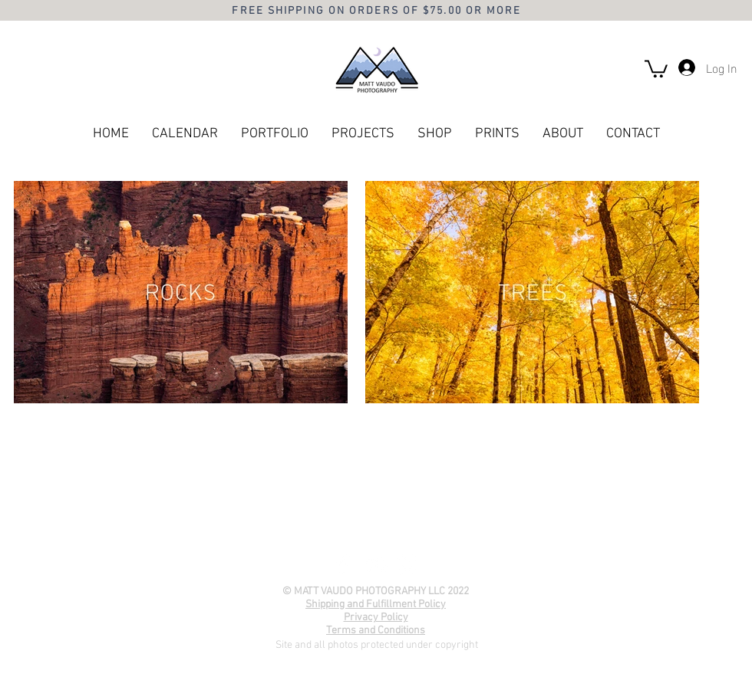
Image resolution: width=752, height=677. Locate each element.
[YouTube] (375, 564)
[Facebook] (343, 564)
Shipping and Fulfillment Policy (375, 604)
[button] (656, 67)
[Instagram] (407, 564)
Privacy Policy (376, 617)
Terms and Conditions (375, 630)
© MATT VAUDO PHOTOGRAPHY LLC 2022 (375, 591)
